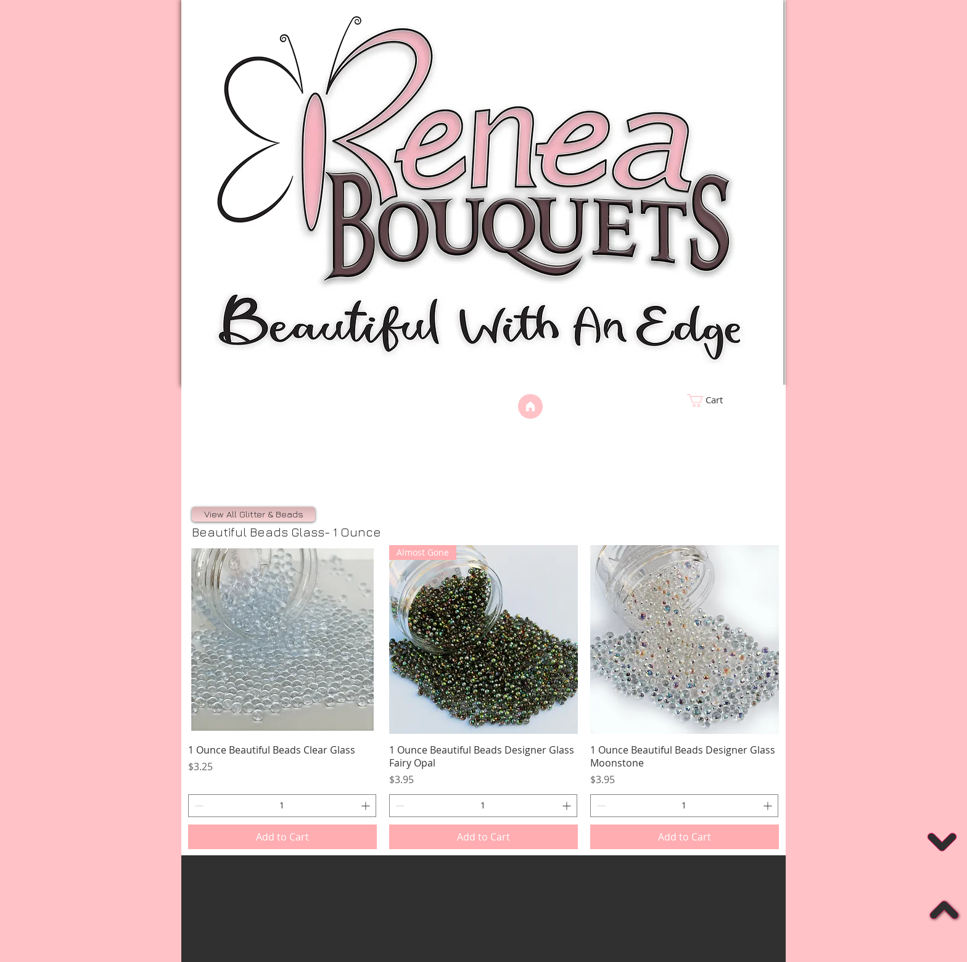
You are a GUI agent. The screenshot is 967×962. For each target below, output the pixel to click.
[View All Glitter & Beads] (253, 514)
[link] (727, 400)
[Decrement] (197, 805)
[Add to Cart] (282, 836)
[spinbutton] (282, 805)
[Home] (530, 406)
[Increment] (366, 805)
